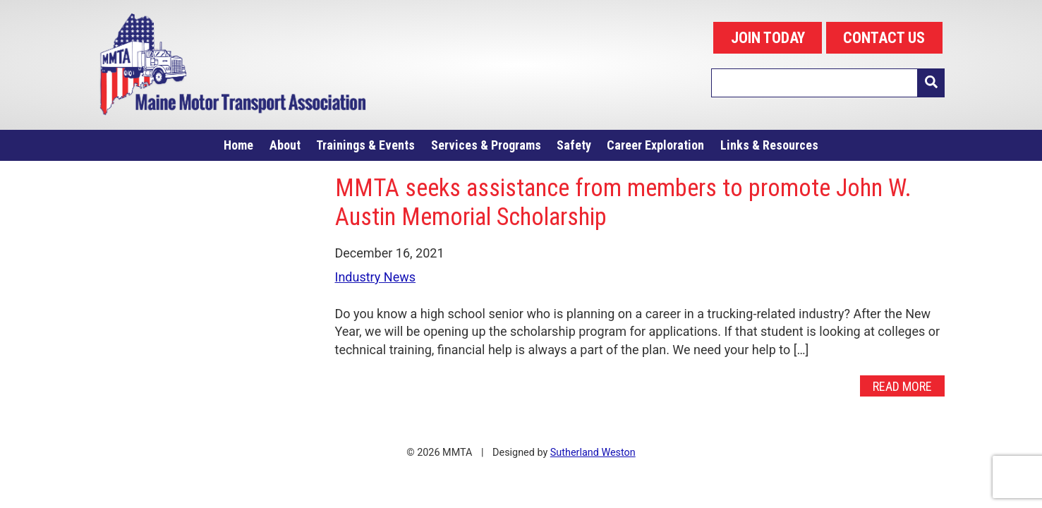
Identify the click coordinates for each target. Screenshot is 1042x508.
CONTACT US (884, 38)
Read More (902, 386)
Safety (574, 145)
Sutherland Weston (593, 453)
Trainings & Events (365, 145)
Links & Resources (769, 145)
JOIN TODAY (768, 38)
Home (238, 145)
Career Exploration (655, 145)
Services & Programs (486, 145)
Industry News (375, 277)
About (285, 145)
